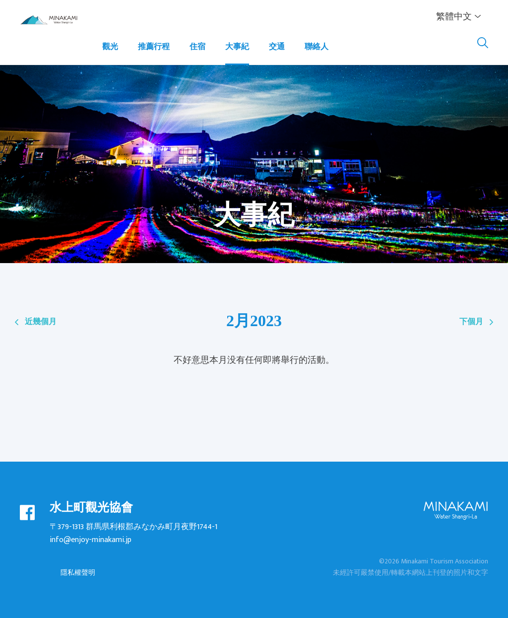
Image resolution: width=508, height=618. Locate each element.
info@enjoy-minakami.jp (90, 540)
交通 (277, 47)
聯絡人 (316, 47)
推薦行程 (154, 47)
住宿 (197, 47)
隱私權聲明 (78, 572)
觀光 (110, 47)
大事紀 (237, 47)
